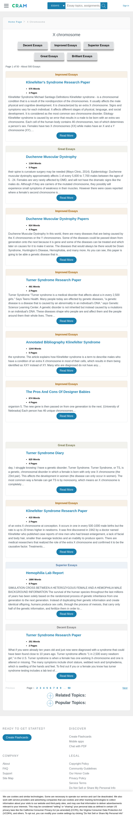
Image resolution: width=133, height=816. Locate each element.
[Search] (103, 5)
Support (7, 773)
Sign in (126, 5)
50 (69, 688)
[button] (6, 5)
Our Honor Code (79, 773)
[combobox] (56, 5)
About (6, 763)
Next (125, 688)
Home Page (15, 22)
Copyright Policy (79, 763)
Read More (66, 135)
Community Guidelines (83, 768)
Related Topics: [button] (70, 695)
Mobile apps (76, 741)
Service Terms (77, 783)
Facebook (83, 805)
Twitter (81, 814)
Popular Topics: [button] (70, 702)
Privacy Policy (77, 778)
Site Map (8, 778)
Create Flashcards (17, 737)
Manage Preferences (82, 787)
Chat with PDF (78, 746)
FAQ (5, 768)
